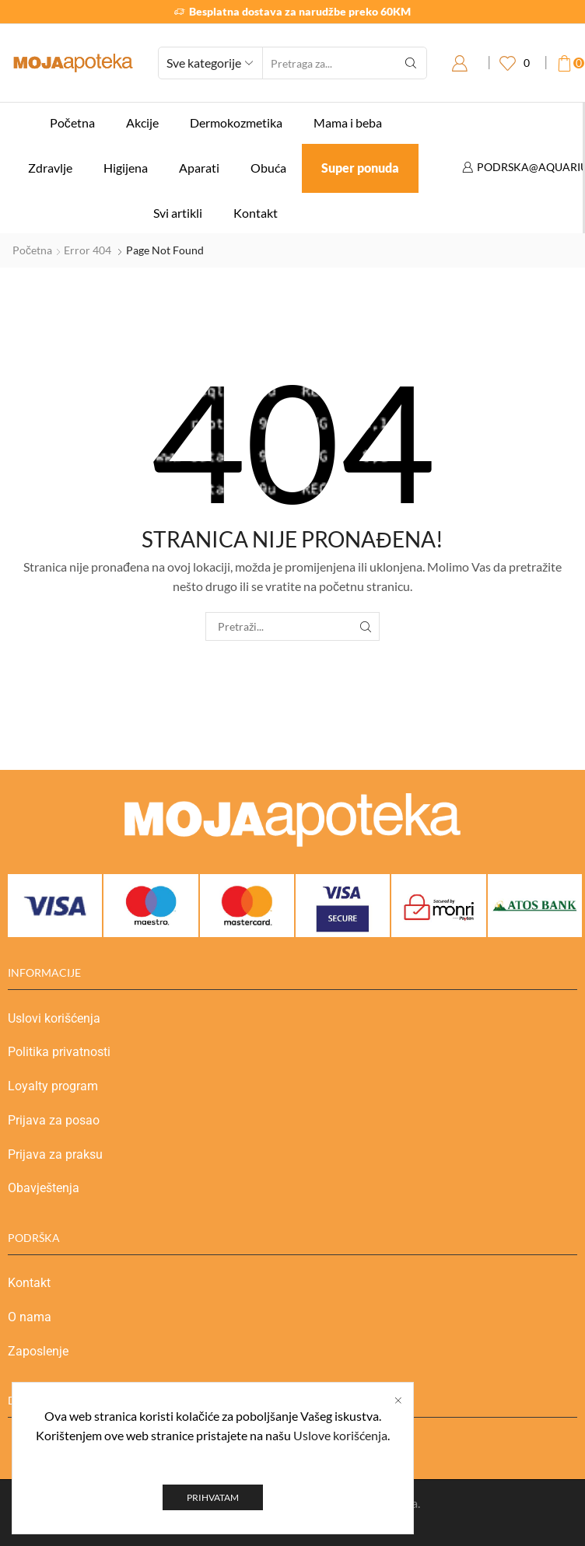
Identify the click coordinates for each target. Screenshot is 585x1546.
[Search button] (410, 63)
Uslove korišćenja (340, 1465)
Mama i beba (348, 122)
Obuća (268, 167)
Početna (72, 122)
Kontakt (255, 212)
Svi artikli (177, 212)
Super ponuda (360, 167)
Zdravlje (50, 167)
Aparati (199, 167)
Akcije (142, 122)
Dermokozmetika (236, 122)
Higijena (125, 167)
